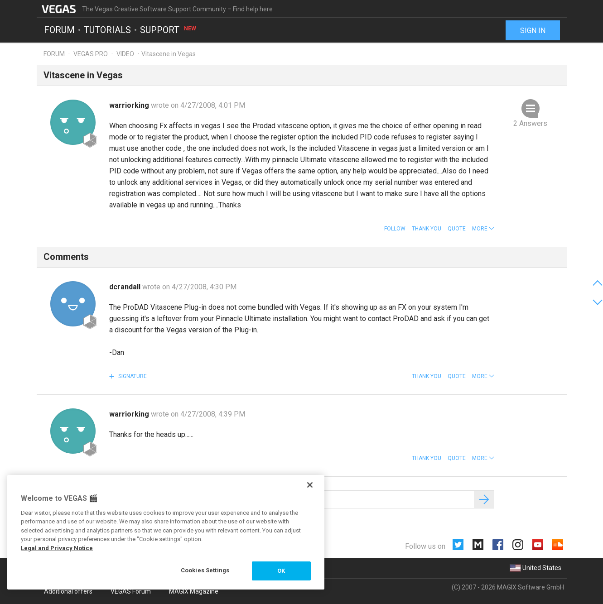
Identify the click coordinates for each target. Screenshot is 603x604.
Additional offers (68, 591)
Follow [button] (394, 228)
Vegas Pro (90, 54)
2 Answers (530, 123)
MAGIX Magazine (193, 591)
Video (125, 54)
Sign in (532, 30)
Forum (59, 29)
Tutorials (107, 29)
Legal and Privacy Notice (57, 548)
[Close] (310, 485)
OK (281, 570)
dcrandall (125, 287)
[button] (483, 228)
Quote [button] (457, 228)
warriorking (130, 105)
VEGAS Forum (131, 591)
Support (168, 29)
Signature (132, 376)
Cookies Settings (205, 570)
